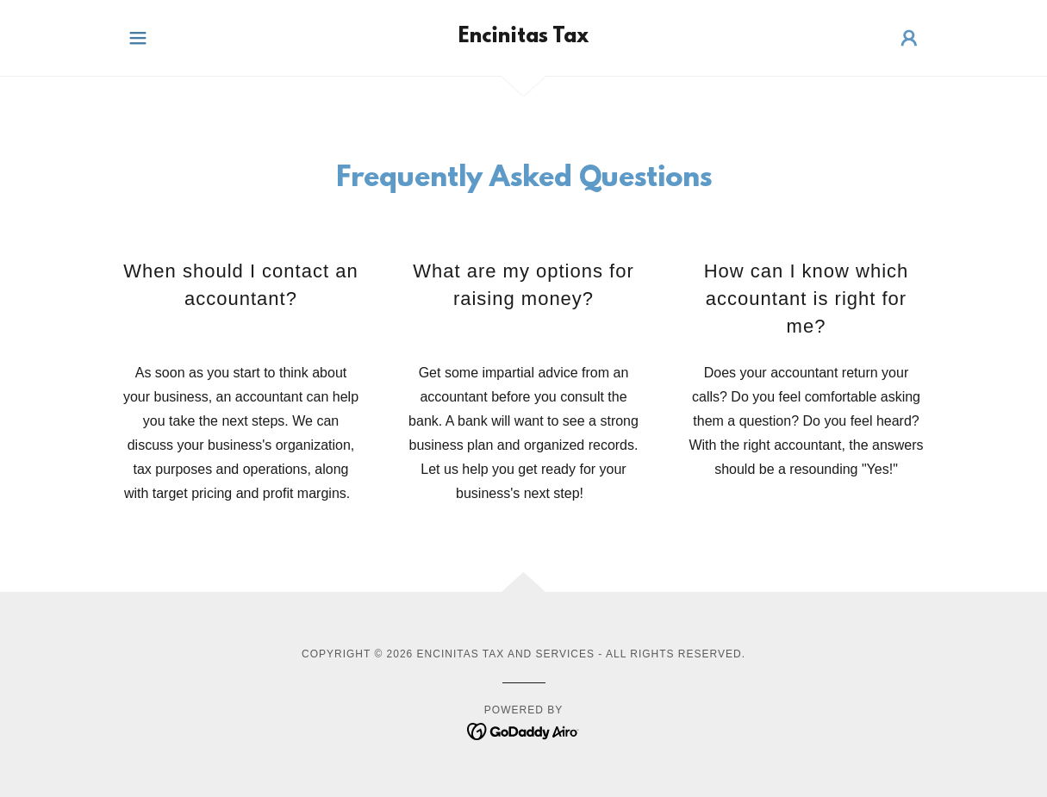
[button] (138, 38)
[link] (523, 37)
